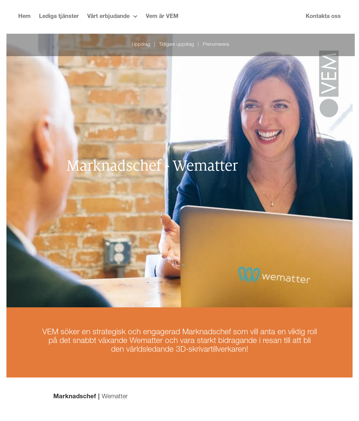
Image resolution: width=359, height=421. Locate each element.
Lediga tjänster (59, 17)
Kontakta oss (323, 17)
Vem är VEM (162, 17)
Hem (24, 17)
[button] (112, 16)
